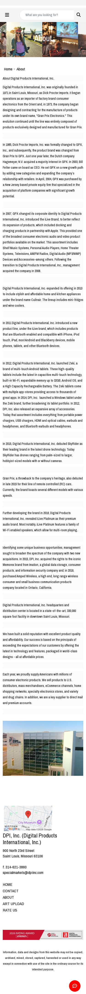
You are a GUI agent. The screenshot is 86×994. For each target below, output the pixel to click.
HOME (7, 884)
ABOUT (8, 897)
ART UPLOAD (13, 903)
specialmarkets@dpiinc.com (23, 872)
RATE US (10, 910)
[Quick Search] (46, 15)
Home (8, 69)
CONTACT (11, 890)
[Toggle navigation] (7, 15)
